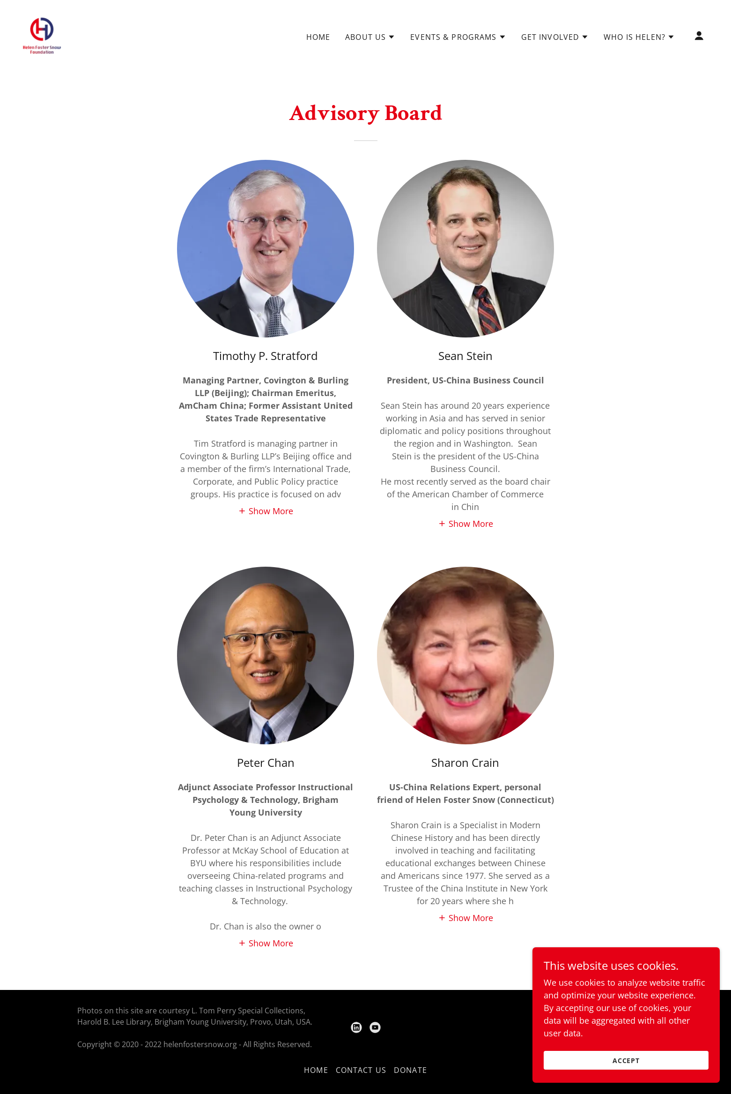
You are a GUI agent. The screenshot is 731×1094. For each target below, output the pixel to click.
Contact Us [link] (361, 1070)
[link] (42, 34)
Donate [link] (410, 1070)
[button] (370, 37)
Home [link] (318, 37)
